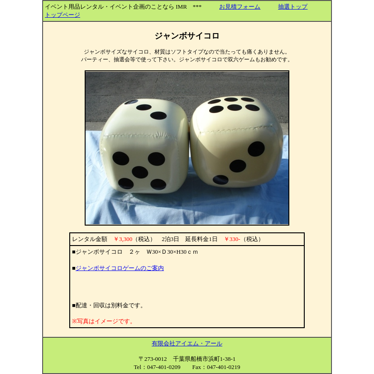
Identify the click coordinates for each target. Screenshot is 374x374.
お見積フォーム (239, 6)
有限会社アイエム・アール (187, 343)
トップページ (62, 14)
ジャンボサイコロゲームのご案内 (120, 268)
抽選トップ (292, 6)
